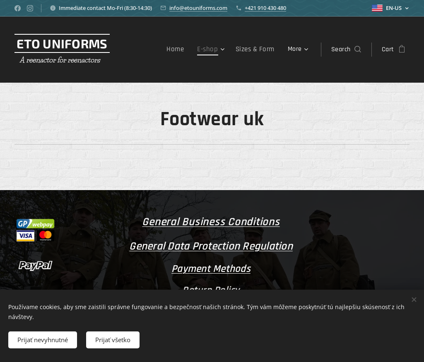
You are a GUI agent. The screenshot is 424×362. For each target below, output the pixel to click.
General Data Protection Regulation (211, 246)
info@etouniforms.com (198, 8)
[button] (346, 49)
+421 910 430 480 (265, 8)
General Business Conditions (210, 222)
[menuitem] (181, 49)
